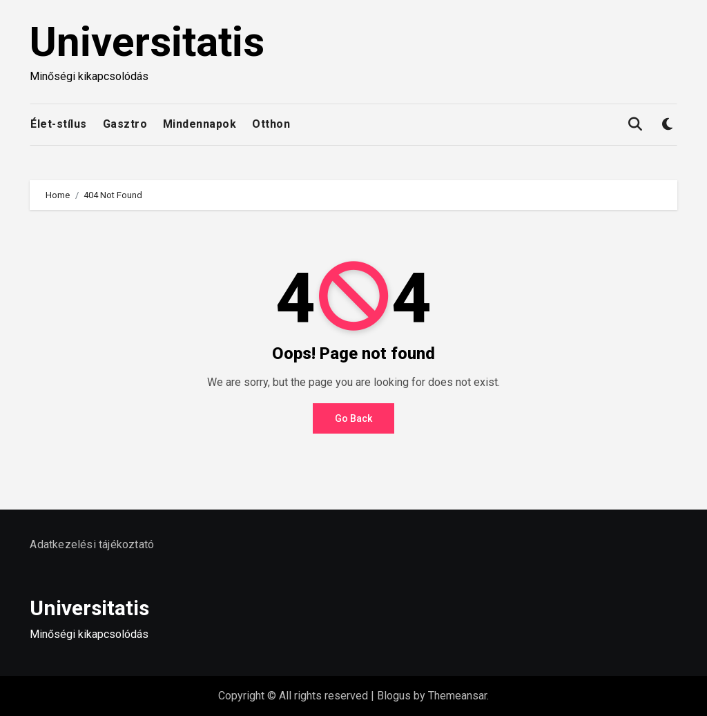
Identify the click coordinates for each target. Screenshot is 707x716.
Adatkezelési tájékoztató (92, 544)
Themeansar (457, 695)
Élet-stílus (58, 123)
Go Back (353, 418)
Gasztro (125, 123)
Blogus (394, 695)
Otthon (271, 123)
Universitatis (147, 41)
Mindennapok (200, 123)
